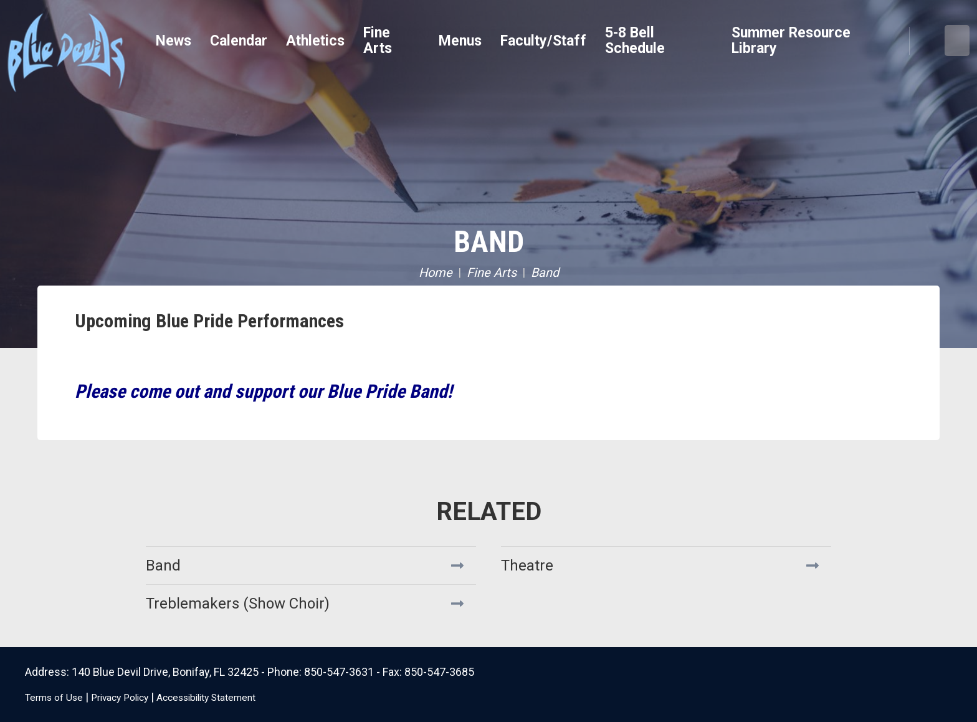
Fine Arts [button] (377, 40)
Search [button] (926, 41)
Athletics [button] (315, 40)
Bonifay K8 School (115, 50)
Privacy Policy (134, 696)
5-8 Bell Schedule (635, 40)
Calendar (238, 40)
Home (435, 272)
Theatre (527, 565)
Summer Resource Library (791, 40)
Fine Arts (492, 272)
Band (489, 241)
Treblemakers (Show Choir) (238, 603)
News (173, 40)
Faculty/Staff (543, 40)
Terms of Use (58, 696)
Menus (460, 40)
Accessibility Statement (236, 696)
